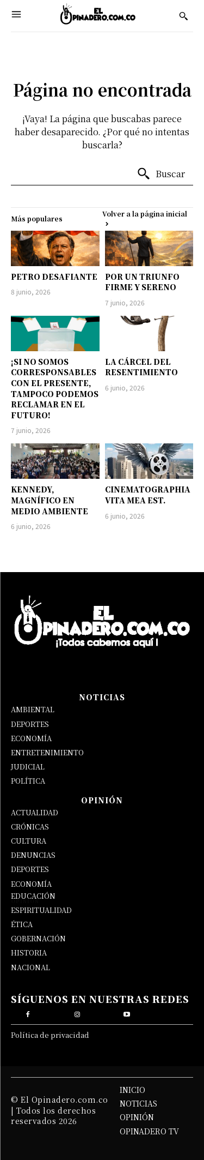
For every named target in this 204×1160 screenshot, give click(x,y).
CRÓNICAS (30, 826)
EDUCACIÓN (33, 896)
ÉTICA (22, 924)
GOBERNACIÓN (38, 938)
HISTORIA (29, 952)
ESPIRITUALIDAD (41, 910)
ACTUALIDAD (34, 812)
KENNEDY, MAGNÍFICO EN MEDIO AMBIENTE (49, 500)
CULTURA (28, 841)
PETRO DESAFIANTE (54, 276)
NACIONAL (30, 967)
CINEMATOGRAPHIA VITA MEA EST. (147, 495)
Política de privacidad (50, 1035)
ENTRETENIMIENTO (47, 752)
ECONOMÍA (31, 738)
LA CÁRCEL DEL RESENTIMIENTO (141, 367)
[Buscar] (160, 174)
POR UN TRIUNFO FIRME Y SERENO (142, 282)
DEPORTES (30, 724)
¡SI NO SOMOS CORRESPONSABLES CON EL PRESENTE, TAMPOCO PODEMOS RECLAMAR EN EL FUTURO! (54, 388)
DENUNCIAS (33, 855)
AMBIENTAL (32, 709)
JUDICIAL (28, 766)
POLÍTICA (28, 781)
